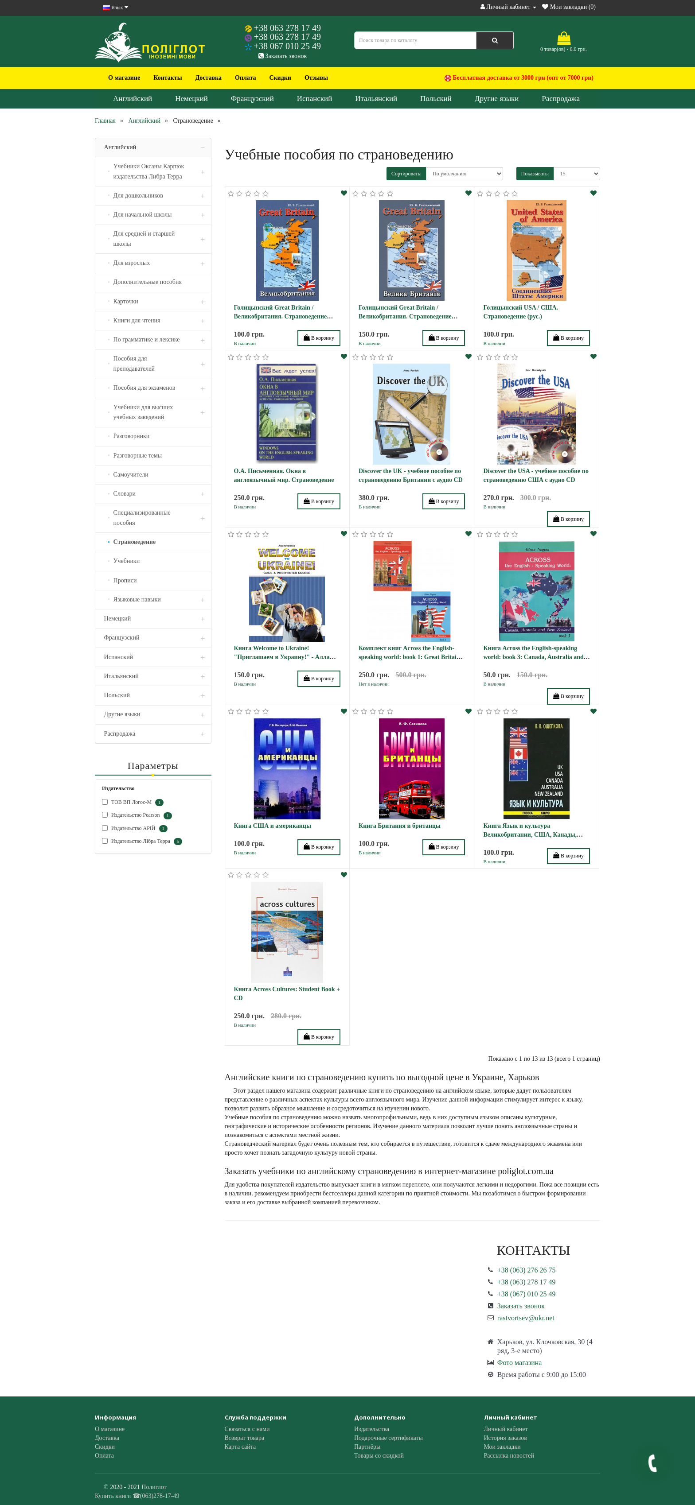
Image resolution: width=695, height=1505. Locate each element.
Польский (436, 98)
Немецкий (191, 98)
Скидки (280, 77)
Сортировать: (406, 174)
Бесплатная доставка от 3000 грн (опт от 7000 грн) (519, 77)
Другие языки (497, 98)
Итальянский (376, 98)
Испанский (314, 98)
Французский (252, 98)
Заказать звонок (282, 56)
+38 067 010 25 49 (287, 46)
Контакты (167, 77)
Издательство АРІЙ (135, 828)
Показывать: (535, 174)
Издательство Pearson (137, 815)
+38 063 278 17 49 (287, 28)
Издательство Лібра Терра (142, 841)
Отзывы (316, 77)
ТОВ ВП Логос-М (133, 802)
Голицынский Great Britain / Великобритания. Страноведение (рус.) (280, 316)
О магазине (124, 77)
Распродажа (561, 98)
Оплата (245, 77)
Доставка (208, 77)
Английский (132, 98)
